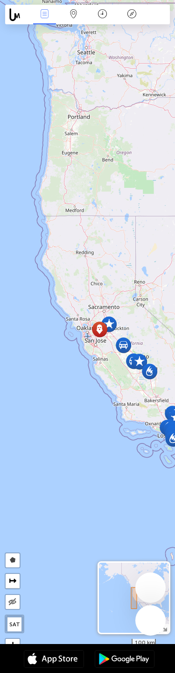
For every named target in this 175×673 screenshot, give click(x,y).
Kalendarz (102, 15)
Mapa (73, 15)
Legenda (131, 15)
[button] (139, 361)
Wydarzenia (44, 15)
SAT (14, 624)
